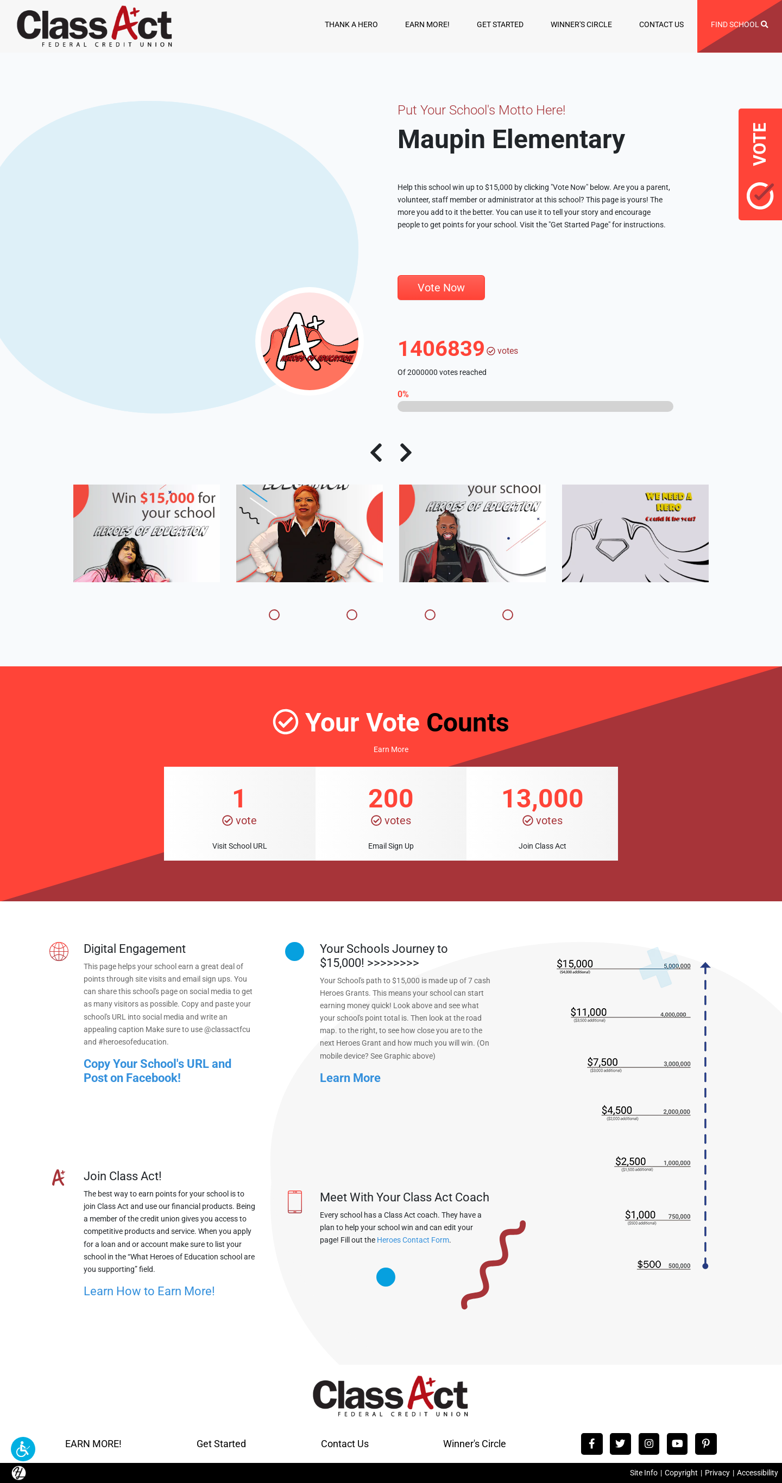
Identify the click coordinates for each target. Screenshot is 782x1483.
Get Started (221, 1443)
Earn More (391, 749)
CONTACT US (661, 24)
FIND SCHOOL (739, 24)
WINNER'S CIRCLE (581, 24)
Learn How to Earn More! (149, 1291)
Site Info (644, 1473)
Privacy (717, 1473)
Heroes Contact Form (413, 1240)
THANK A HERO (351, 24)
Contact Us (345, 1443)
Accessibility (757, 1473)
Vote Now (441, 287)
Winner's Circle (474, 1443)
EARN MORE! (427, 24)
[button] (23, 1449)
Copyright (681, 1473)
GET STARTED (500, 24)
